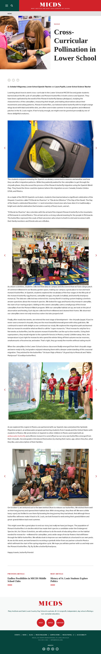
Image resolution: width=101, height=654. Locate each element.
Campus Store (55, 635)
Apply (50, 623)
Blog (31, 635)
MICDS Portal (68, 635)
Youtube (57, 648)
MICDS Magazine (41, 635)
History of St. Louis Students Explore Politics (69, 579)
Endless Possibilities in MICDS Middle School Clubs (27, 579)
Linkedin (17, 80)
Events (17, 635)
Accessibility (81, 635)
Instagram (52, 648)
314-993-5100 (43, 640)
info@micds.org (56, 640)
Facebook (9, 80)
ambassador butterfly (16, 436)
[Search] (11, 5)
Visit (41, 623)
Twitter (13, 80)
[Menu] (6, 5)
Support (60, 623)
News (10, 14)
